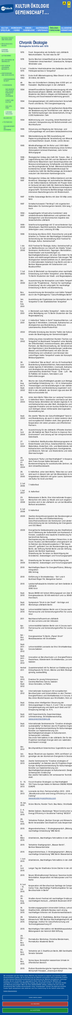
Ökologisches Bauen (7, 45)
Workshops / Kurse (16, 29)
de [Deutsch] (69, 3)
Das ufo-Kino (9, 107)
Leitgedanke (6, 56)
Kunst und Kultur (10, 101)
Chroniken (8, 85)
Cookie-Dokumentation (10, 991)
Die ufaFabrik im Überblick (8, 61)
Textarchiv (8, 122)
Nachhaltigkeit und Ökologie (7, 39)
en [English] (69, 6)
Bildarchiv (8, 118)
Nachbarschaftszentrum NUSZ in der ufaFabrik (10, 93)
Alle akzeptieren (35, 1010)
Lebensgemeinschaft (9, 80)
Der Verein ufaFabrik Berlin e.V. (6, 67)
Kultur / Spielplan (5, 29)
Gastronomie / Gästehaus (42, 29)
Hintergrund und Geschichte (8, 74)
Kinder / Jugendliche (29, 29)
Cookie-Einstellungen (35, 997)
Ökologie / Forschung (54, 29)
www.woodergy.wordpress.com (42, 798)
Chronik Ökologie (5, 51)
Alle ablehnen (35, 1004)
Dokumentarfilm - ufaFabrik (9, 128)
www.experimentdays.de (39, 719)
